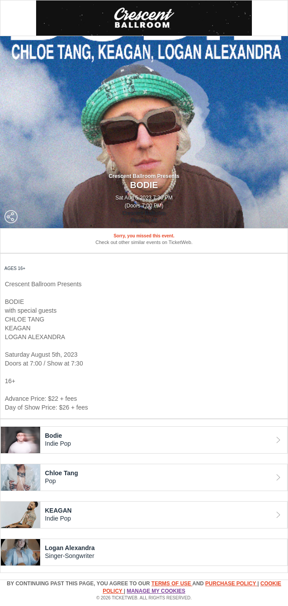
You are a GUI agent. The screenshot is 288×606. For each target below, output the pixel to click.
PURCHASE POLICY (231, 583)
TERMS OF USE (171, 583)
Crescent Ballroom (144, 213)
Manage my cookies (156, 591)
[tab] (144, 440)
